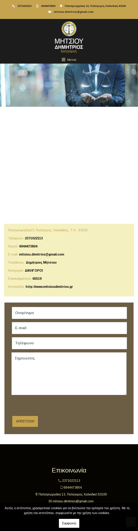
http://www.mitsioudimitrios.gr (49, 286)
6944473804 (48, 5)
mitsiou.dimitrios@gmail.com (74, 11)
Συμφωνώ (69, 523)
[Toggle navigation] (69, 60)
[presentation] (42, 406)
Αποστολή (25, 421)
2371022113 (24, 5)
